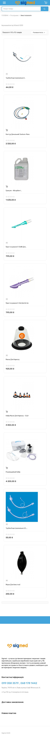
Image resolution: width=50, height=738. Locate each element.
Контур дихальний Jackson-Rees (18, 134)
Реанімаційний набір (13, 472)
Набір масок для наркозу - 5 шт (17, 416)
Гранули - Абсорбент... (14, 191)
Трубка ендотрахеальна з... (15, 78)
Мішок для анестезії (13, 585)
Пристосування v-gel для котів (17, 303)
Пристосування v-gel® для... (16, 247)
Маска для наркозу (13, 359)
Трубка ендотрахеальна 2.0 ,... (16, 528)
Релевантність (39, 32)
